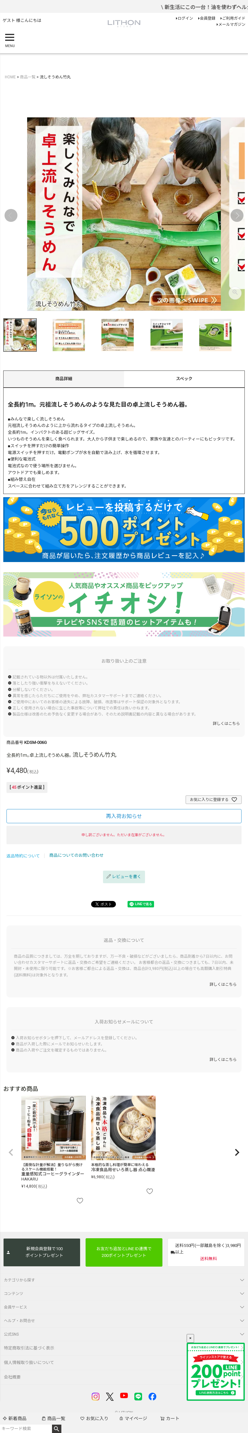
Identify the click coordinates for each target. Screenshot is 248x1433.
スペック (184, 378)
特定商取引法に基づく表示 (29, 1348)
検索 (56, 1429)
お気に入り (94, 1418)
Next (237, 215)
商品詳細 (63, 378)
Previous (11, 215)
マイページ (133, 1418)
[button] (11, 1152)
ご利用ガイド (233, 18)
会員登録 (207, 18)
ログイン (185, 18)
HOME (10, 77)
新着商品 (14, 1418)
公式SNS (11, 1334)
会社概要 (12, 1377)
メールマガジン (231, 24)
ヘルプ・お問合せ (19, 1321)
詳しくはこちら (226, 723)
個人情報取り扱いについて (29, 1362)
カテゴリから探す (19, 1280)
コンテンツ (13, 1293)
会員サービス (15, 1307)
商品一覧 (53, 1418)
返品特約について (23, 856)
